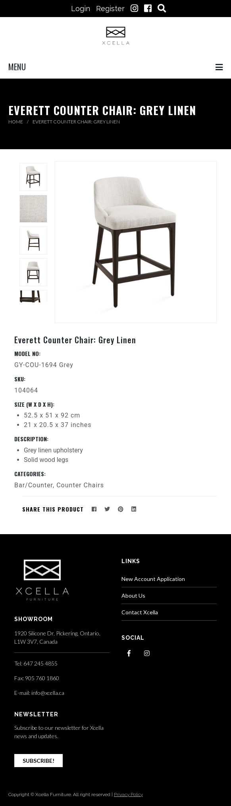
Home (16, 122)
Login (80, 8)
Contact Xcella (139, 612)
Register (110, 8)
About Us (133, 595)
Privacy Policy (128, 794)
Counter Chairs (80, 485)
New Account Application (153, 578)
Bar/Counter (33, 485)
